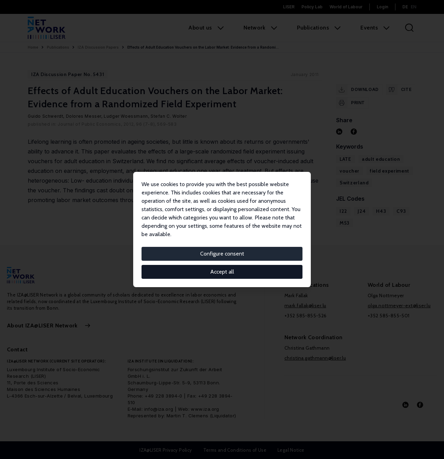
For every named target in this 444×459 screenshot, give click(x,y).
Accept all (222, 271)
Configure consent (222, 253)
